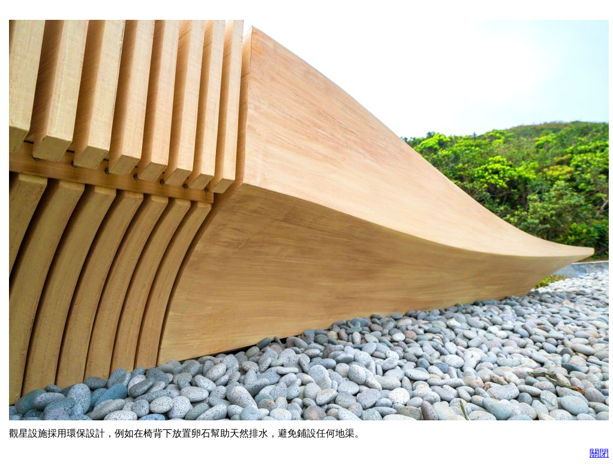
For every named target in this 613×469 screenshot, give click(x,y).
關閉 (599, 453)
